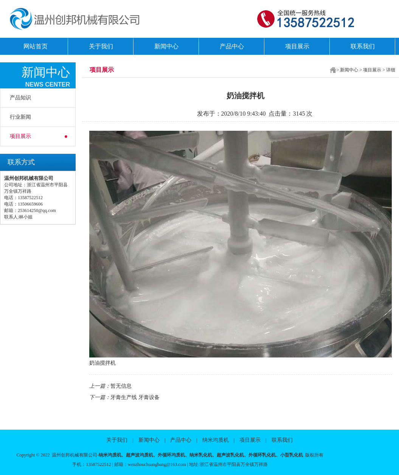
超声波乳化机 (230, 455)
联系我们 (363, 46)
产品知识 (20, 98)
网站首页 (35, 46)
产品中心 (232, 46)
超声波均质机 (139, 455)
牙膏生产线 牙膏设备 (135, 397)
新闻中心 (166, 46)
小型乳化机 (291, 455)
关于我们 (101, 46)
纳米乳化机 (200, 455)
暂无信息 (121, 386)
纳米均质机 (215, 440)
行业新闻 (20, 117)
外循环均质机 (171, 455)
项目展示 (297, 46)
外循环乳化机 (262, 455)
